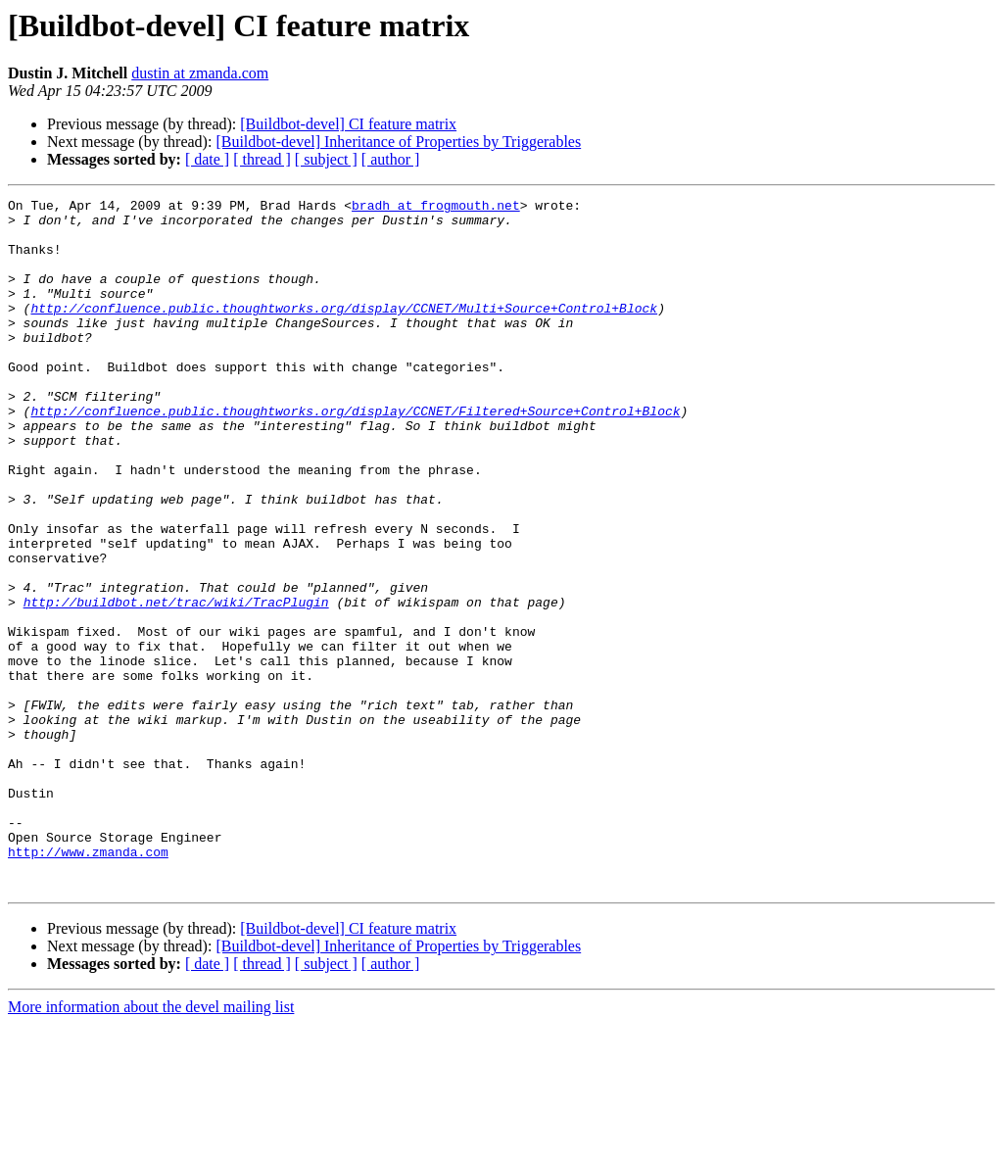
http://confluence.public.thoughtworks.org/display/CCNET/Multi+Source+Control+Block (343, 331)
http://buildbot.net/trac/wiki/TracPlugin (176, 684)
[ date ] (207, 159)
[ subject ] (326, 159)
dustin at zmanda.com (199, 73)
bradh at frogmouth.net (436, 208)
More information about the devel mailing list (151, 1145)
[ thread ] (262, 159)
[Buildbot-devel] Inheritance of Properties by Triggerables (398, 141)
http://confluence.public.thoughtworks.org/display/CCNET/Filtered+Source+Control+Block (355, 454)
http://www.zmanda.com (88, 984)
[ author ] (390, 159)
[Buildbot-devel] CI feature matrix (348, 124)
